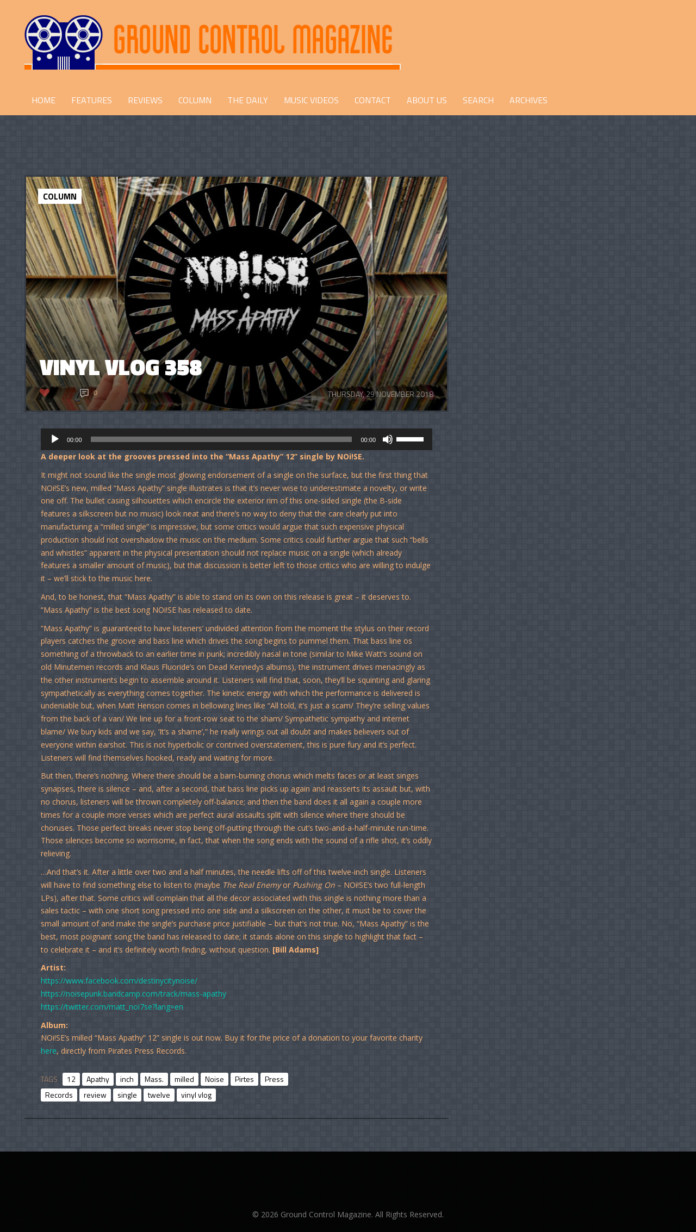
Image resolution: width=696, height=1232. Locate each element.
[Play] (54, 439)
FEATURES (91, 100)
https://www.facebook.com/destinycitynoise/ (119, 980)
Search (478, 100)
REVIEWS (145, 100)
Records (59, 1094)
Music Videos (311, 100)
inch (127, 1079)
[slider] (221, 439)
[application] (236, 439)
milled (184, 1079)
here (49, 1051)
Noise (214, 1079)
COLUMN (195, 100)
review (95, 1094)
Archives (528, 100)
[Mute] (387, 439)
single (127, 1094)
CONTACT (373, 100)
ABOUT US (427, 100)
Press (274, 1079)
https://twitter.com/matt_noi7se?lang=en (112, 1006)
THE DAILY (247, 100)
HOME (43, 100)
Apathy (97, 1079)
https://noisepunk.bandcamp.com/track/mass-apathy (133, 993)
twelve (159, 1094)
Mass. (154, 1079)
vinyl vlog (196, 1094)
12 (71, 1079)
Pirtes (244, 1079)
